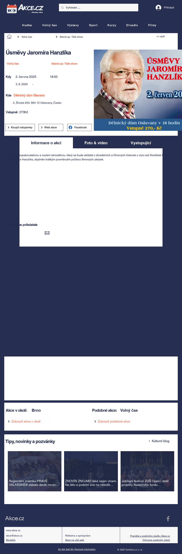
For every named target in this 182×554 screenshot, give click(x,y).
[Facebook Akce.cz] (168, 518)
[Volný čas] (34, 36)
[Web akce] (51, 127)
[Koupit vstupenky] (20, 127)
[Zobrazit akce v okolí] (28, 421)
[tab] (46, 142)
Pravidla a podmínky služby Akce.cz (150, 536)
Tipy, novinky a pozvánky (30, 441)
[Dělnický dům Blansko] (59, 95)
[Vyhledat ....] (98, 7)
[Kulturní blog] (162, 441)
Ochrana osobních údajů (156, 540)
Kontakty (11, 540)
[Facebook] (79, 127)
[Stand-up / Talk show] (71, 36)
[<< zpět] (164, 36)
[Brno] (57, 410)
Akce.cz (14, 518)
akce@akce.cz (14, 535)
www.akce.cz (13, 530)
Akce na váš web (74, 540)
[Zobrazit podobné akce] (115, 421)
